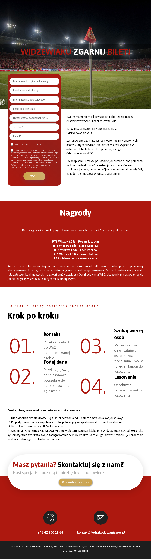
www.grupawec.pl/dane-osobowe (24, 167)
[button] (75, 483)
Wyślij (34, 176)
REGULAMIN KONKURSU (33, 144)
